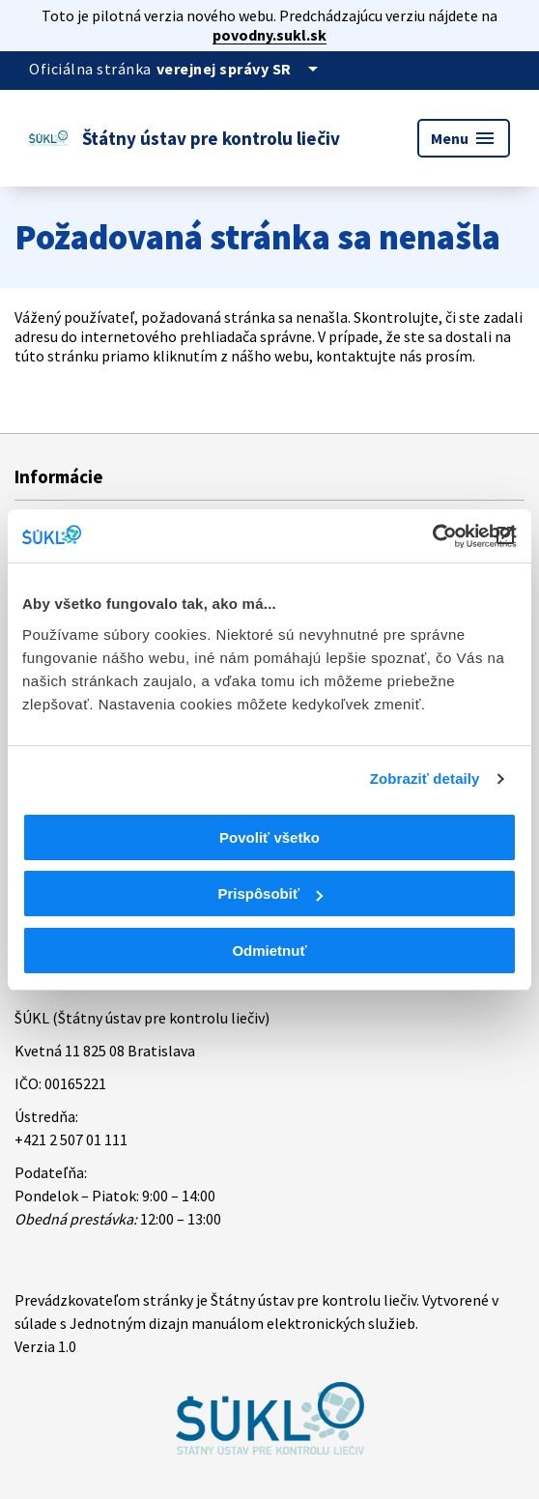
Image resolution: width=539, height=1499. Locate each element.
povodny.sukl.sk (269, 34)
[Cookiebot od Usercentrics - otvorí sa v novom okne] (432, 536)
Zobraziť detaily (425, 778)
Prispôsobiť (270, 893)
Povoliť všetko (269, 837)
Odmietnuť (269, 950)
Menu (463, 138)
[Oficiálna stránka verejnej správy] (240, 68)
